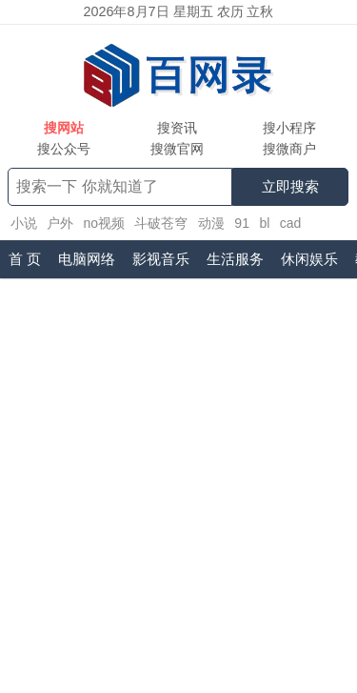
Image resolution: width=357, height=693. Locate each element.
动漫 (211, 223)
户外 (60, 223)
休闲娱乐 (309, 259)
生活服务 (235, 259)
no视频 (104, 223)
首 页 (25, 259)
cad (291, 223)
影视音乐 (160, 259)
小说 (23, 223)
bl (264, 223)
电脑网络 (86, 259)
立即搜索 (290, 186)
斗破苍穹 (161, 223)
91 (241, 223)
